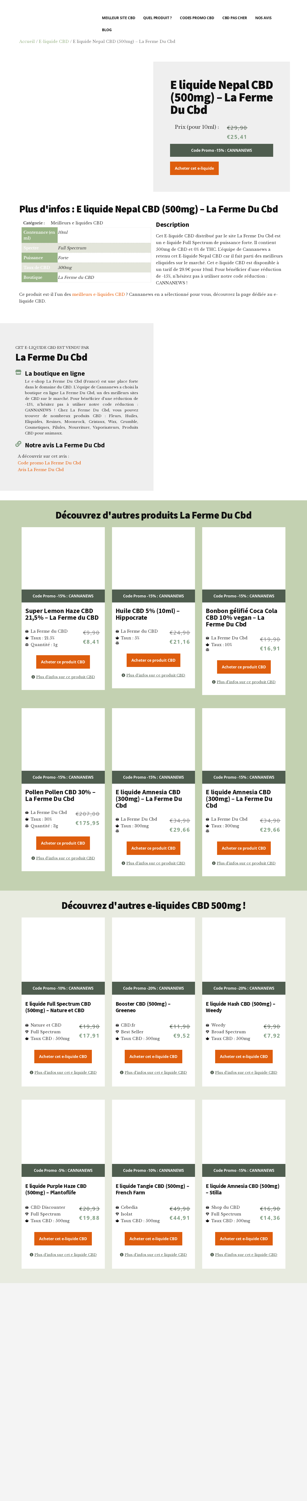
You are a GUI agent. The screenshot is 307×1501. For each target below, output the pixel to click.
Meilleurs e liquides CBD (77, 223)
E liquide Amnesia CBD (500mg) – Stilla (242, 1189)
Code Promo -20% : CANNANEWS (153, 988)
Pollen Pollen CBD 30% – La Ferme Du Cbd (60, 795)
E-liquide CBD (54, 41)
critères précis (145, 1382)
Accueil (27, 41)
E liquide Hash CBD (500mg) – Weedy (240, 1007)
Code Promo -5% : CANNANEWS (63, 1170)
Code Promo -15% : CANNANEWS (221, 150)
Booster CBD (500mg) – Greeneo (143, 1007)
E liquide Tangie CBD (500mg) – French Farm (152, 1189)
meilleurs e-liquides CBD (98, 294)
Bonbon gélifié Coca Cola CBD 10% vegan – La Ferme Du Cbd (241, 617)
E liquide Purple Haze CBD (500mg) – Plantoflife (56, 1189)
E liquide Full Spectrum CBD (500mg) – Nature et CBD (58, 1007)
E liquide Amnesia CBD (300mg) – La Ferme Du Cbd (149, 799)
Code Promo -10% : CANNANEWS (63, 988)
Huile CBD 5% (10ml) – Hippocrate (148, 614)
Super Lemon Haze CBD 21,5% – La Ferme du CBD (62, 614)
